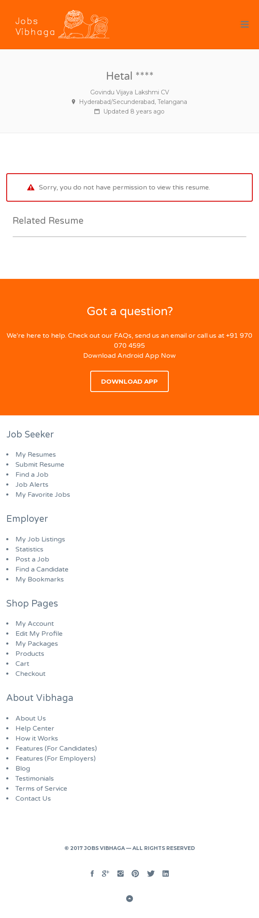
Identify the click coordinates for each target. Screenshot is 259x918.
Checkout (30, 674)
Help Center (34, 728)
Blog (22, 768)
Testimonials (34, 778)
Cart (22, 664)
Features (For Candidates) (56, 748)
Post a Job (32, 559)
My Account (34, 624)
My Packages (36, 644)
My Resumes (35, 454)
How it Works (36, 738)
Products (29, 654)
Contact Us (33, 798)
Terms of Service (41, 788)
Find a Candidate (42, 569)
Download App (129, 381)
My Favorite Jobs (42, 495)
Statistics (29, 549)
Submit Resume (39, 464)
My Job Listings (40, 539)
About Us (30, 718)
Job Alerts (31, 484)
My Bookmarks (39, 579)
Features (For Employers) (55, 758)
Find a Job (31, 474)
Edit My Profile (39, 634)
